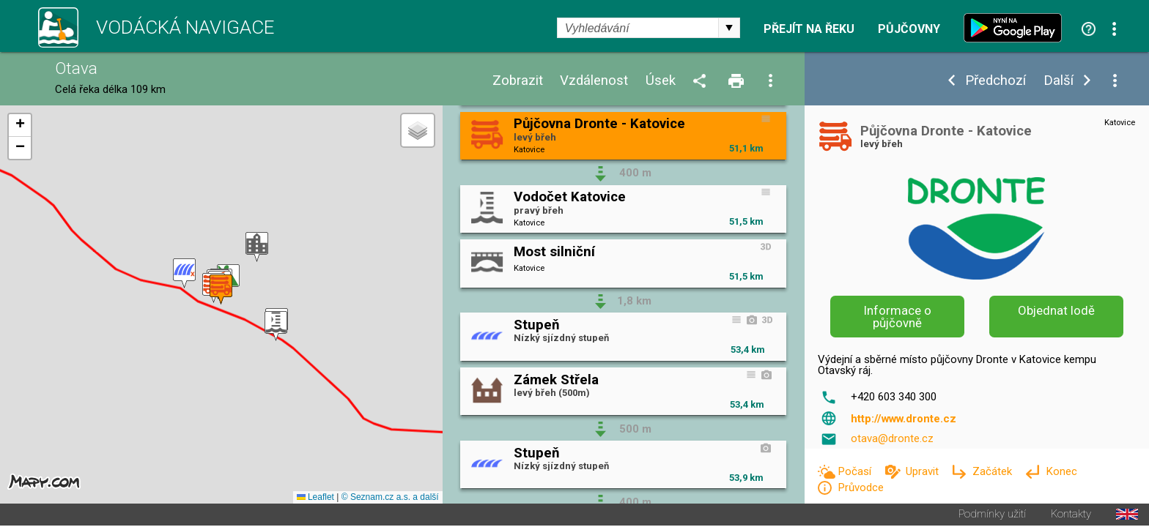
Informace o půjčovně (897, 316)
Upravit (924, 471)
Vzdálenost (594, 81)
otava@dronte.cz (892, 438)
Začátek (993, 471)
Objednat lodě (1056, 310)
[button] (256, 248)
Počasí (856, 471)
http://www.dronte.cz (903, 418)
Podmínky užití (992, 515)
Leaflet (315, 498)
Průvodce (861, 487)
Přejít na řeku (809, 29)
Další (1058, 81)
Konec (1061, 471)
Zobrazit (517, 81)
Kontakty (1071, 515)
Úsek (661, 81)
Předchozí (995, 81)
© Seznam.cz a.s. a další (390, 498)
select (729, 27)
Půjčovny (909, 29)
